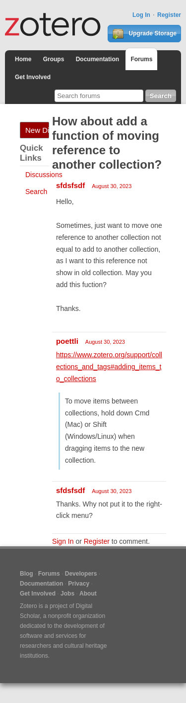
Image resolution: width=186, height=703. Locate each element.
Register (169, 14)
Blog (26, 573)
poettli (67, 341)
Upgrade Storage (144, 34)
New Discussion (37, 130)
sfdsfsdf (70, 185)
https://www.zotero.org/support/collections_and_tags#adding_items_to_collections (109, 367)
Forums (141, 59)
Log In (141, 14)
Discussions (43, 175)
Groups (53, 59)
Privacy (78, 583)
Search (36, 192)
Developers (81, 573)
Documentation (97, 59)
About (88, 593)
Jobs (67, 593)
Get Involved (33, 77)
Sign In (63, 541)
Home (23, 59)
